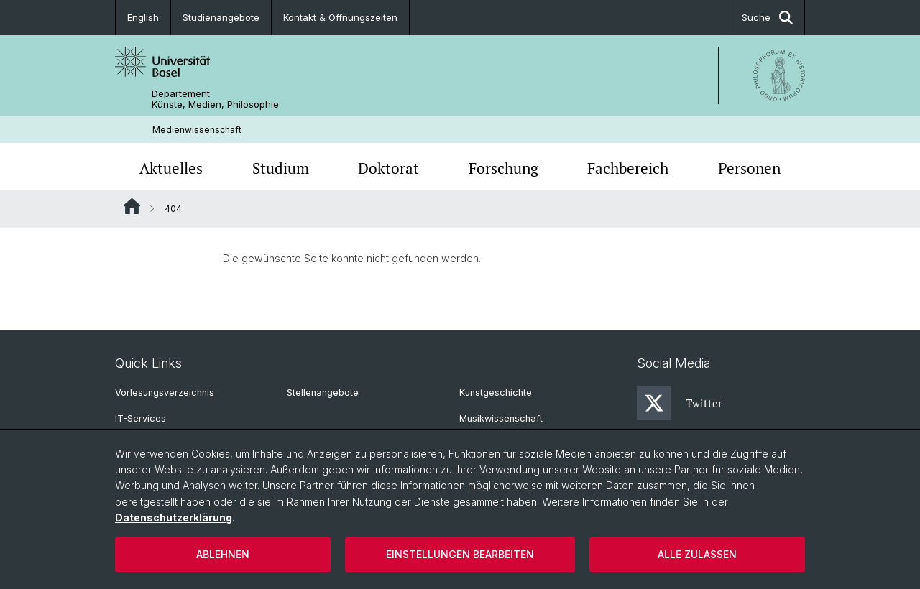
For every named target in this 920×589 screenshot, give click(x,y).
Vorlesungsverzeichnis (164, 392)
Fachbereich (627, 168)
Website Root (132, 206)
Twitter (679, 403)
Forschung (503, 168)
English (143, 17)
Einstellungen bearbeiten (460, 554)
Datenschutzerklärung (173, 517)
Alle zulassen (697, 554)
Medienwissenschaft (197, 129)
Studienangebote (221, 17)
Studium (280, 168)
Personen (749, 168)
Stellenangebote (323, 392)
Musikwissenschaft (501, 418)
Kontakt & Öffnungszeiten (340, 17)
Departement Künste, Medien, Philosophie (215, 99)
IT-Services (140, 418)
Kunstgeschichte (495, 392)
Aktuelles (171, 168)
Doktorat (388, 168)
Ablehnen (222, 554)
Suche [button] (767, 17)
